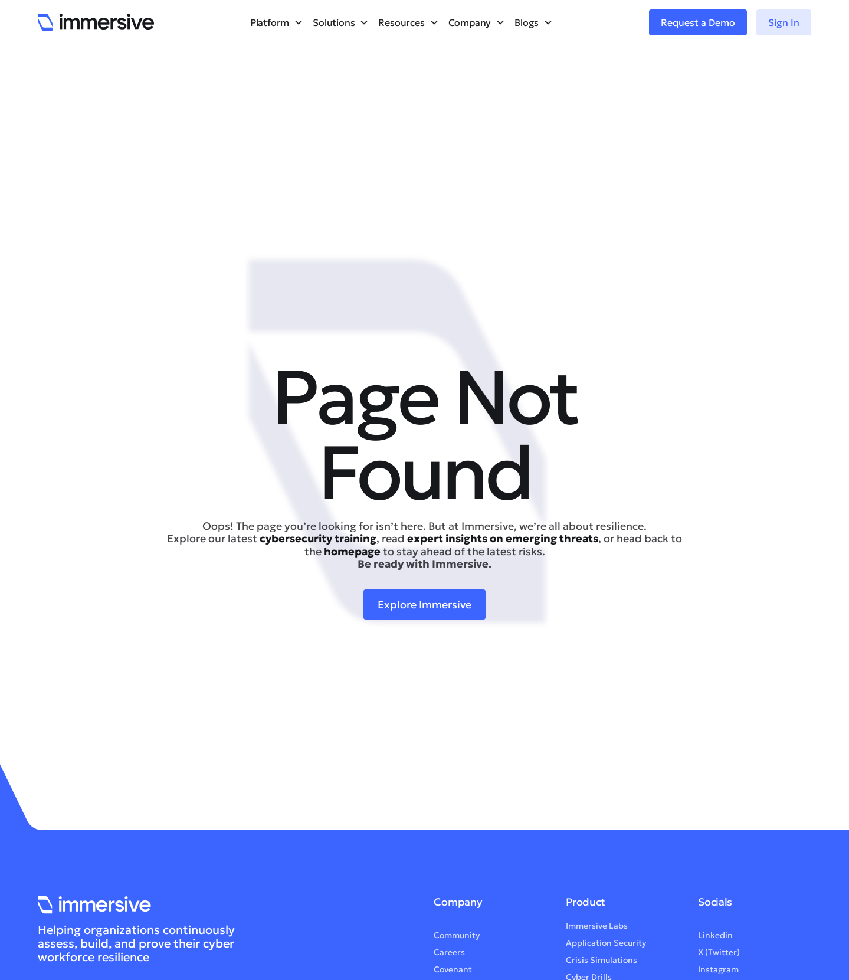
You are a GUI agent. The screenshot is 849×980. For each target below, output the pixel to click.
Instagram (718, 971)
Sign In (783, 22)
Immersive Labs (597, 928)
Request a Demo (698, 22)
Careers (449, 954)
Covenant (453, 971)
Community (457, 937)
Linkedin (715, 937)
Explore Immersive (424, 604)
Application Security (606, 945)
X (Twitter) (719, 954)
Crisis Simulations (601, 962)
